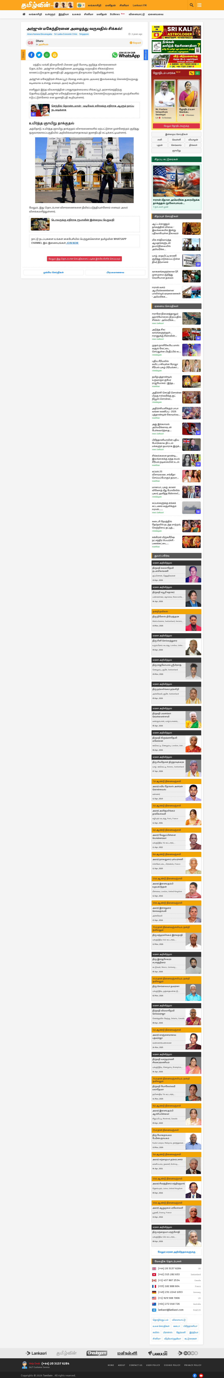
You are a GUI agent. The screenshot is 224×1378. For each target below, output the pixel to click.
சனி (159, 139)
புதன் (160, 145)
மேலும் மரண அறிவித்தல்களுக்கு (176, 1252)
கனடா (176, 1326)
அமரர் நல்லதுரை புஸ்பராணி (167, 859)
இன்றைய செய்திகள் (176, 134)
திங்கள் (193, 145)
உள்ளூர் (50, 14)
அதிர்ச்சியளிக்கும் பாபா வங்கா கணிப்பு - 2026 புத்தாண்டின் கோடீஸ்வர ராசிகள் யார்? (166, 411)
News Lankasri (158, 323)
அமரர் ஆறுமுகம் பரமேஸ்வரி (167, 1208)
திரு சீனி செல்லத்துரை (164, 640)
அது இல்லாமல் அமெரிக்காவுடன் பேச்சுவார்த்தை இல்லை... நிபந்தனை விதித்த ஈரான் (164, 427)
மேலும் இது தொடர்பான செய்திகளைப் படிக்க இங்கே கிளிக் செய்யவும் (84, 258)
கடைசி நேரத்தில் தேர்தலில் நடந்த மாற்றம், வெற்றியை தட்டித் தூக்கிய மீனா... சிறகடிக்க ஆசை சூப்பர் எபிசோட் (166, 524)
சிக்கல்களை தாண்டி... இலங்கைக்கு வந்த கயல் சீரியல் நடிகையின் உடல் (166, 458)
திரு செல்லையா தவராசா (165, 986)
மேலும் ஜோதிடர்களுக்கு (176, 126)
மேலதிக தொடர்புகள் (168, 1261)
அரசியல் (43, 44)
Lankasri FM (140, 5)
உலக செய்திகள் (161, 1326)
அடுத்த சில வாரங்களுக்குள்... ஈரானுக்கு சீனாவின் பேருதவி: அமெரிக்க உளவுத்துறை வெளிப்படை (163, 332)
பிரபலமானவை (115, 272)
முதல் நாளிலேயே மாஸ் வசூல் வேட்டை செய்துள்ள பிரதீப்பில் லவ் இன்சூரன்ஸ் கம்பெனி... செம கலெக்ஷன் (166, 348)
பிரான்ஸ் (167, 1332)
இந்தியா (64, 14)
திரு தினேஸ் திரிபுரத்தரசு (165, 616)
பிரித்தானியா (190, 1326)
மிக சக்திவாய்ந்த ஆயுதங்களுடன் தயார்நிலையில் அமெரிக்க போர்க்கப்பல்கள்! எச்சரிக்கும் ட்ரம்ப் (161, 244)
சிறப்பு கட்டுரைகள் (166, 159)
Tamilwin (48, 1375)
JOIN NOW (72, 243)
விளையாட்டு (138, 14)
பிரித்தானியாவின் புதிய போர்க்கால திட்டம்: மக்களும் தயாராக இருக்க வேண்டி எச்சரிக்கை (166, 443)
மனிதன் (110, 5)
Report (135, 43)
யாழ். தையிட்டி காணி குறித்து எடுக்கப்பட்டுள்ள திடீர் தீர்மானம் (166, 258)
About (121, 1365)
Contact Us (135, 1365)
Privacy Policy (193, 1365)
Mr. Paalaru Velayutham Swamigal (162, 112)
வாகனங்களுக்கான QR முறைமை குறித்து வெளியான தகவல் (165, 274)
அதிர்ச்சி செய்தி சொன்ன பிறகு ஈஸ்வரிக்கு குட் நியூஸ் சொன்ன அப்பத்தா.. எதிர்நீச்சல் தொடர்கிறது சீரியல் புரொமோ (166, 395)
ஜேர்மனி (181, 1332)
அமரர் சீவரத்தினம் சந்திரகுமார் (168, 1183)
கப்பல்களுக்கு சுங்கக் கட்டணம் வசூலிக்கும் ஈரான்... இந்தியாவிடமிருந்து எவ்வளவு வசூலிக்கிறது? (166, 506)
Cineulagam (157, 355)
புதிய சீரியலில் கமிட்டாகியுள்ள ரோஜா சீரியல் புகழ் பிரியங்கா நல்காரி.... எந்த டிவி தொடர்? (165, 364)
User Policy (153, 1365)
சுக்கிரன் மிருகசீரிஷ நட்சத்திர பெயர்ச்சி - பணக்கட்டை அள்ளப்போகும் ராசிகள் (165, 540)
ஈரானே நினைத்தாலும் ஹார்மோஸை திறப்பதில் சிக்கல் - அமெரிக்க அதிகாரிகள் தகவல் (166, 317)
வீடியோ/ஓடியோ (172, 1338)
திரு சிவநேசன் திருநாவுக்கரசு (168, 762)
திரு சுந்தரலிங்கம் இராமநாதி (167, 935)
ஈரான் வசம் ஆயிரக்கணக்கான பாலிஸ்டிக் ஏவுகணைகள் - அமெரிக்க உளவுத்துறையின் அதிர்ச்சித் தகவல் (166, 292)
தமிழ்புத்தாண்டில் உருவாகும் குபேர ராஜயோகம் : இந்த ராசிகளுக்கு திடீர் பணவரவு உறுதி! (162, 380)
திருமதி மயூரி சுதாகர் (163, 592)
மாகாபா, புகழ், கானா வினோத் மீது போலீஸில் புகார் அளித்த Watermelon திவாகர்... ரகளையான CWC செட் (166, 490)
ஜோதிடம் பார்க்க (166, 73)
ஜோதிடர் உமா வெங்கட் (187, 110)
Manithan (156, 386)
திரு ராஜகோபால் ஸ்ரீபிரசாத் (166, 665)
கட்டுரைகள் (191, 1338)
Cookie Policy (172, 1365)
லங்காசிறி (94, 5)
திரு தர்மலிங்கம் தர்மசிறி (165, 689)
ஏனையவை (157, 14)
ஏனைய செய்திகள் (167, 306)
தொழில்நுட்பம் (160, 1320)
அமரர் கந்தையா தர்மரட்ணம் (167, 1159)
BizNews (119, 14)
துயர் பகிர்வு (162, 555)
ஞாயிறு (176, 150)
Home (111, 1365)
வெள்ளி (176, 139)
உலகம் (77, 14)
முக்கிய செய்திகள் (53, 272)
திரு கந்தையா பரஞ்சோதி (166, 1232)
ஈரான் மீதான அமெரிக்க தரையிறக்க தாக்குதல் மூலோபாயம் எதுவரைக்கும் (176, 201)
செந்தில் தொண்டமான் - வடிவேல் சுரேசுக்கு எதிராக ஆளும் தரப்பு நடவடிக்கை (92, 108)
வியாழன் (193, 139)
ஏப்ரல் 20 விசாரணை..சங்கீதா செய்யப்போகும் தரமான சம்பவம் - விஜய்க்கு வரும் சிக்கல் (166, 474)
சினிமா (124, 5)
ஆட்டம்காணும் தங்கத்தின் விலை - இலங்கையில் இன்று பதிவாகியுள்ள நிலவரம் (165, 228)
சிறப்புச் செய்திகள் (166, 216)
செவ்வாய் (176, 145)
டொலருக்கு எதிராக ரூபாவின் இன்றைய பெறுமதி (82, 220)
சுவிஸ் (156, 1332)
